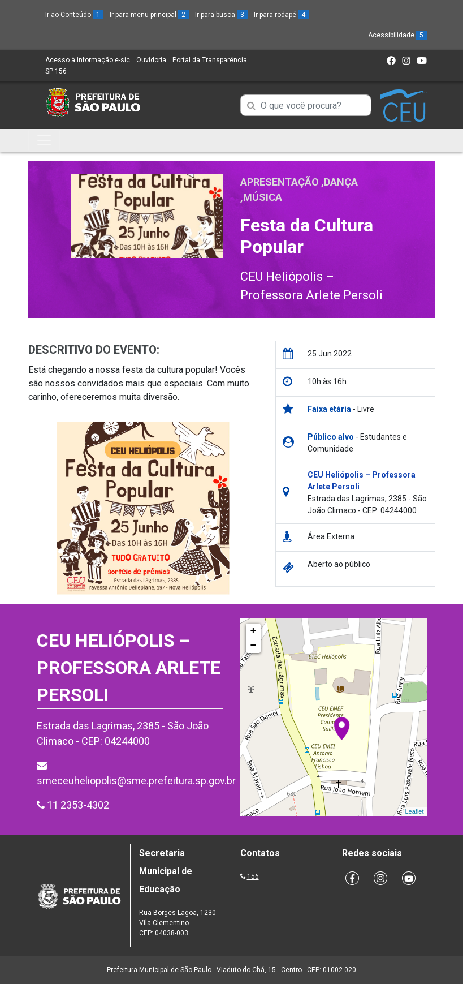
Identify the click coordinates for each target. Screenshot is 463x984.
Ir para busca (221, 14)
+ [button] (253, 631)
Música (262, 197)
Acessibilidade (397, 35)
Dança (341, 182)
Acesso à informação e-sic (87, 60)
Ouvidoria (151, 60)
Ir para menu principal (149, 14)
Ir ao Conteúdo (74, 14)
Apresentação (279, 182)
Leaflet (414, 811)
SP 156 (56, 71)
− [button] (253, 645)
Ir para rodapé (281, 14)
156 (253, 876)
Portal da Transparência (209, 60)
